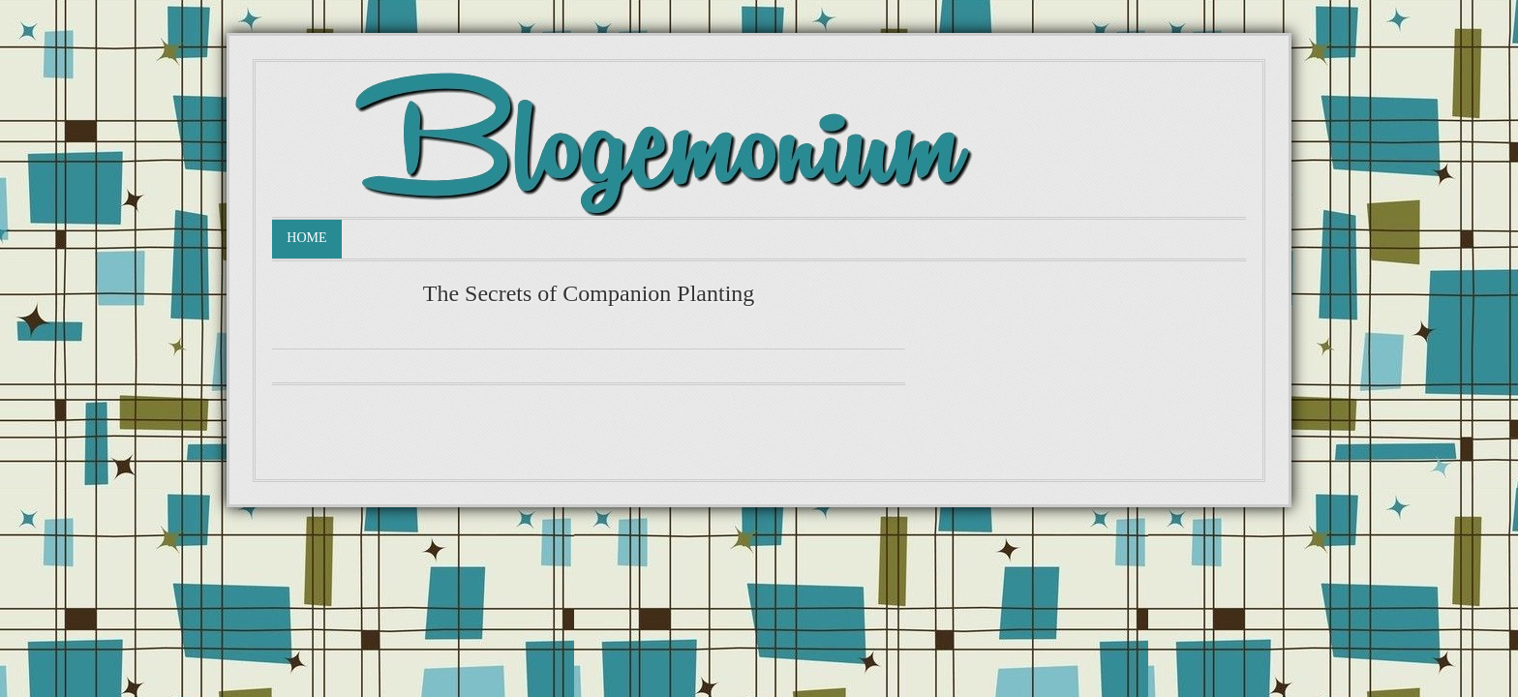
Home (306, 237)
